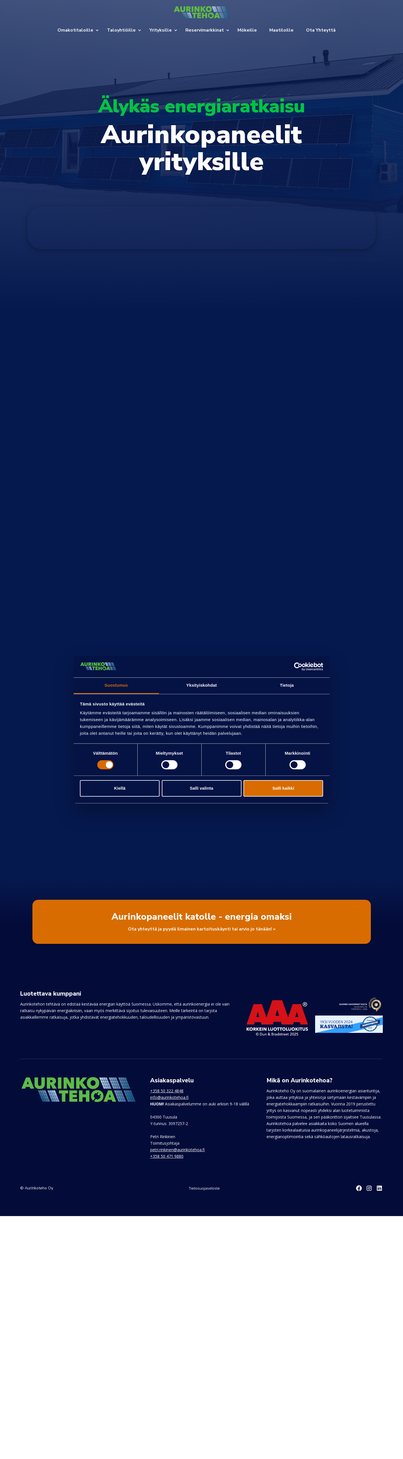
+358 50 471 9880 (166, 1156)
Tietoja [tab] (287, 685)
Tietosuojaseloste (204, 1188)
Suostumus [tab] (116, 685)
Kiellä (119, 788)
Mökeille (247, 30)
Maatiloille (281, 30)
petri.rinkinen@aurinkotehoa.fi (177, 1149)
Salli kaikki (283, 788)
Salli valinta (201, 788)
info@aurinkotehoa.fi (169, 1097)
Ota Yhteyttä (321, 30)
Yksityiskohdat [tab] (201, 685)
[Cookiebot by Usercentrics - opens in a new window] (298, 666)
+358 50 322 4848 (166, 1090)
